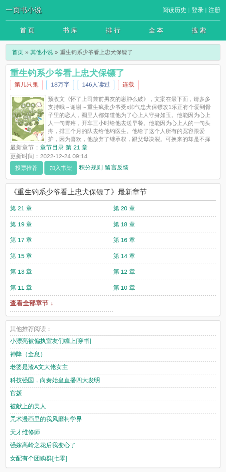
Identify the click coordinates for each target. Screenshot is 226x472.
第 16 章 (124, 239)
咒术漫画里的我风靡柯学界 (46, 419)
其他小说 (41, 52)
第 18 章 (124, 224)
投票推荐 (26, 168)
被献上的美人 (28, 406)
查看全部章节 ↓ (31, 303)
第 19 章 (21, 224)
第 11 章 (21, 287)
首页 (17, 52)
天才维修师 (25, 432)
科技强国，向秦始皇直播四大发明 (55, 380)
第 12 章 (124, 271)
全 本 (156, 30)
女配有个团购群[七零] (38, 458)
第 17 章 (21, 239)
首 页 (27, 30)
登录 (198, 9)
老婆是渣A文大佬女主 (39, 366)
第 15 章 (21, 255)
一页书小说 (24, 10)
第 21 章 (21, 208)
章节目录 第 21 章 (64, 147)
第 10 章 (124, 287)
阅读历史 (174, 9)
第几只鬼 (26, 84)
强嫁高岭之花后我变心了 (43, 445)
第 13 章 (21, 271)
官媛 (16, 392)
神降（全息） (28, 354)
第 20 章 (124, 208)
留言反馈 (117, 166)
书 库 (70, 30)
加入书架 (61, 168)
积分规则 (91, 166)
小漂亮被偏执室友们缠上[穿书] (50, 340)
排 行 (113, 30)
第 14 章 (124, 255)
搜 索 (199, 30)
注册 (214, 9)
